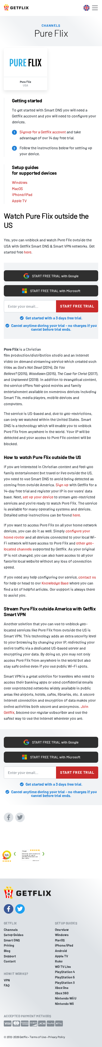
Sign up (62, 484)
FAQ (7, 985)
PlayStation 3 (65, 982)
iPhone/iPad (22, 194)
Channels (11, 929)
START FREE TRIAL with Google (51, 276)
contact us (87, 577)
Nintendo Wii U (65, 998)
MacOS (17, 188)
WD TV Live (63, 966)
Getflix (23, 1037)
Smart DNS (12, 940)
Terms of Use (38, 1037)
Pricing (9, 945)
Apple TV (19, 200)
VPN (7, 980)
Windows (19, 182)
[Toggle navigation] (95, 8)
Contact (10, 961)
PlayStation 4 (65, 972)
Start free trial (77, 306)
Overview (62, 929)
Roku (59, 961)
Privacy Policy (56, 1037)
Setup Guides (13, 935)
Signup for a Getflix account (43, 132)
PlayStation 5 (65, 977)
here (27, 252)
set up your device (38, 497)
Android (61, 951)
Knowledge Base (55, 583)
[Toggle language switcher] (86, 8)
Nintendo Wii (64, 1003)
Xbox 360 (62, 993)
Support (10, 956)
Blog (7, 951)
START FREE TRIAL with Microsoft (51, 290)
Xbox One (62, 987)
